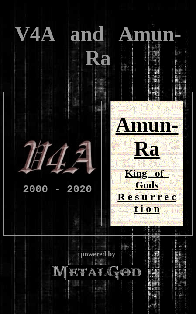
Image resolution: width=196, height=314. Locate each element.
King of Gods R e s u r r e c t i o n (146, 190)
